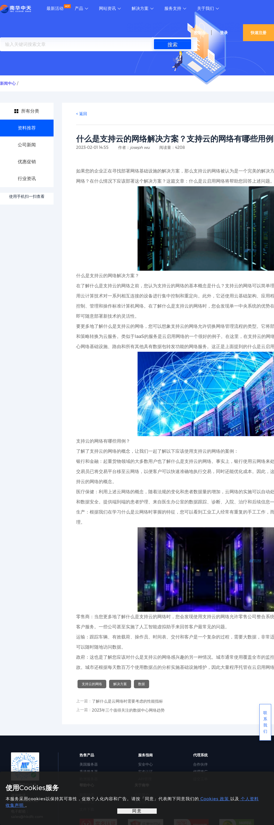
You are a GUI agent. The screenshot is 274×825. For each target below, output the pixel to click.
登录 (224, 32)
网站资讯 (107, 8)
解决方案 (140, 8)
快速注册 (258, 32)
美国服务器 (88, 764)
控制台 (200, 32)
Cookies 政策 (214, 798)
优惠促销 (27, 161)
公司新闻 (27, 144)
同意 (137, 810)
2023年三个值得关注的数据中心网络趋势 (128, 710)
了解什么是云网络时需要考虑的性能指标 (127, 701)
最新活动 (55, 8)
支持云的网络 (92, 684)
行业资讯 (27, 178)
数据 (141, 684)
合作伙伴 (200, 764)
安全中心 (145, 764)
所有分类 (30, 111)
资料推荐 (27, 128)
